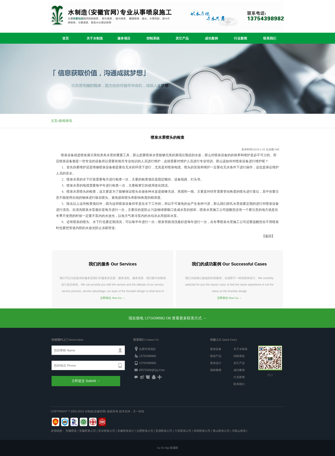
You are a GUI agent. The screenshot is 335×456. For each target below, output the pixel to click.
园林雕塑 (215, 370)
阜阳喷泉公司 (202, 430)
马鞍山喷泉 (239, 430)
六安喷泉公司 (182, 430)
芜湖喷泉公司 (163, 430)
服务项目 (123, 38)
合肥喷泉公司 (144, 430)
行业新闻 (240, 38)
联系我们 (269, 38)
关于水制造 (95, 38)
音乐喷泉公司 (106, 430)
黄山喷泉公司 (221, 430)
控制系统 (153, 38)
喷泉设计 (215, 363)
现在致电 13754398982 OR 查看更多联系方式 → (167, 318)
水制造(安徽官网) (95, 411)
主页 (54, 121)
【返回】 (268, 236)
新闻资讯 (65, 121)
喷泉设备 (215, 349)
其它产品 (182, 38)
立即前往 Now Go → (112, 298)
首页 (65, 38)
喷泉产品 (215, 356)
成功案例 (211, 38)
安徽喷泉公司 (87, 430)
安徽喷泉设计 (125, 430)
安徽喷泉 (71, 430)
